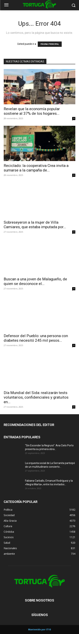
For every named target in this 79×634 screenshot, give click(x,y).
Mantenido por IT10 (39, 629)
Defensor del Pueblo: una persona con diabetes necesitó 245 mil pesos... (36, 338)
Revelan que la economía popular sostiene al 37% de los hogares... (32, 111)
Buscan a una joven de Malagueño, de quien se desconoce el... (35, 281)
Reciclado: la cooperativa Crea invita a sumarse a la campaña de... (36, 167)
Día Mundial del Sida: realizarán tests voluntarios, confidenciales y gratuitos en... (36, 397)
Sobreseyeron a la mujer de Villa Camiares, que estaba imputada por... (35, 224)
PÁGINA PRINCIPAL (50, 44)
